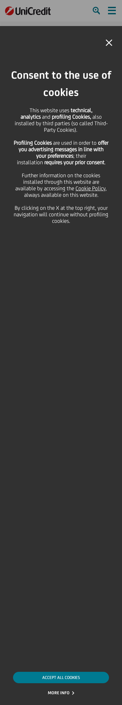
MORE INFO (59, 692)
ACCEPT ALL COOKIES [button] (61, 677)
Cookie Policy (90, 188)
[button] (109, 43)
